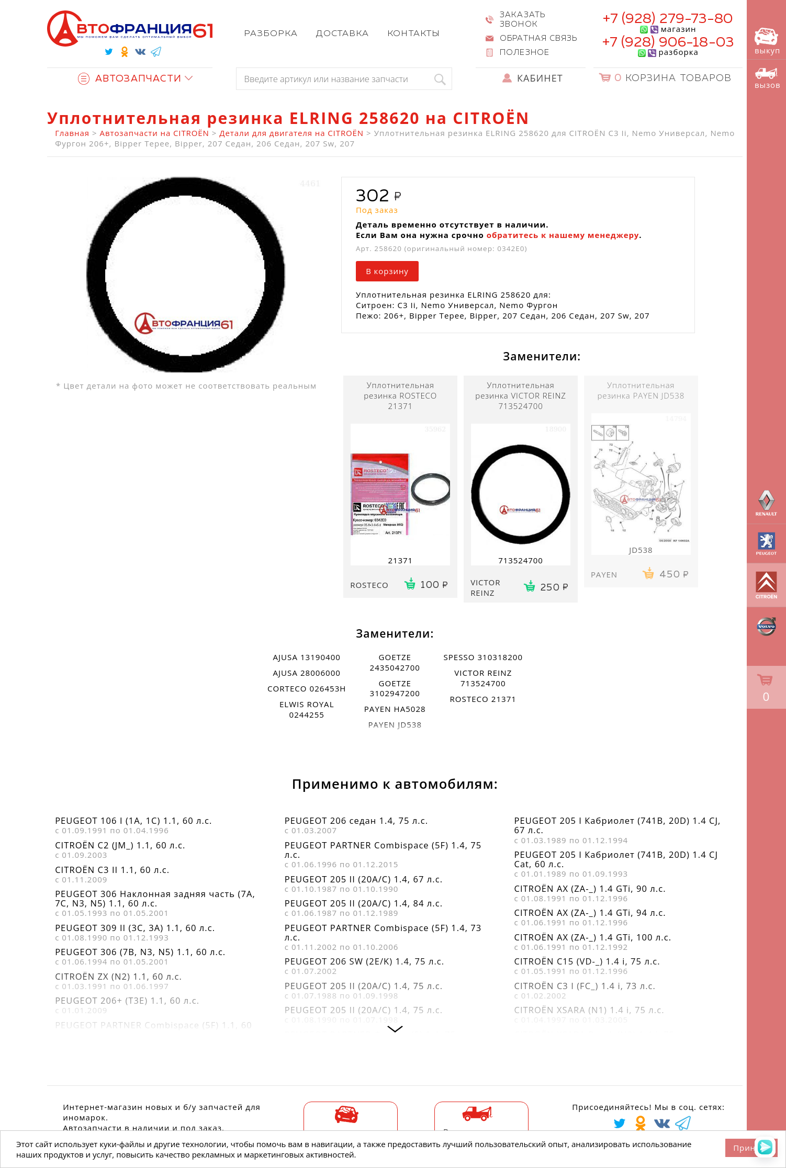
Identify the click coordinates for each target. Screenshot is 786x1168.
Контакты (413, 33)
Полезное (524, 52)
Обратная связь (538, 38)
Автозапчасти (130, 79)
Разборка (271, 33)
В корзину (387, 271)
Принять (751, 1147)
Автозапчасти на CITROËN (154, 133)
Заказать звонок (522, 19)
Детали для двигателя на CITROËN (291, 133)
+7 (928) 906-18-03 (668, 43)
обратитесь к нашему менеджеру (563, 235)
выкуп (767, 41)
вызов (768, 78)
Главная (72, 133)
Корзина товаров (673, 78)
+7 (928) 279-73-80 (668, 19)
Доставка (342, 33)
